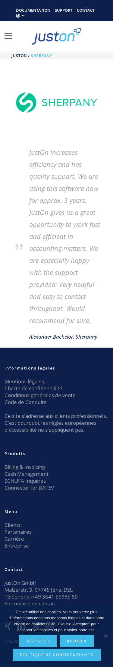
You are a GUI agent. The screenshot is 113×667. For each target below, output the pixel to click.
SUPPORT (63, 10)
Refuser (77, 641)
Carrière (14, 538)
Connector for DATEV (29, 487)
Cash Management (27, 473)
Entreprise (17, 545)
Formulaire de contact (30, 603)
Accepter (38, 641)
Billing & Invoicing (25, 466)
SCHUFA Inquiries (25, 480)
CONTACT (86, 10)
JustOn (19, 55)
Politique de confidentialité (56, 654)
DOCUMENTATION (33, 10)
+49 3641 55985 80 (54, 596)
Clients (12, 524)
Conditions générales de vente (40, 395)
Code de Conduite (26, 402)
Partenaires (18, 531)
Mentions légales (24, 381)
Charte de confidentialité (33, 388)
